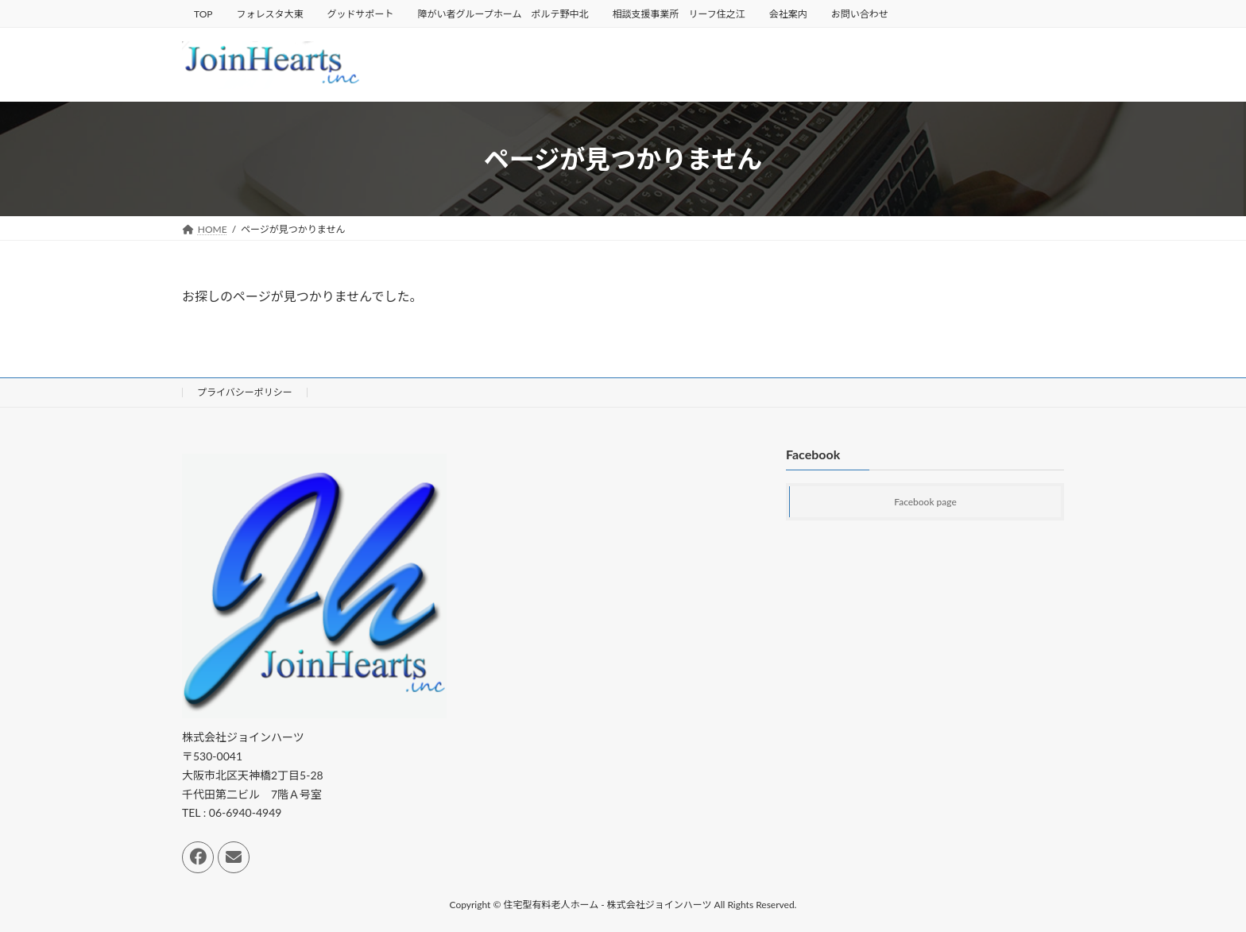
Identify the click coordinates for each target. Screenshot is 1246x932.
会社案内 (788, 14)
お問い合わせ (859, 14)
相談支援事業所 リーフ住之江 (678, 14)
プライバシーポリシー (244, 392)
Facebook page (925, 502)
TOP (203, 14)
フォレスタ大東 (270, 14)
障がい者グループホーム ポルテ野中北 (503, 14)
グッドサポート (360, 14)
